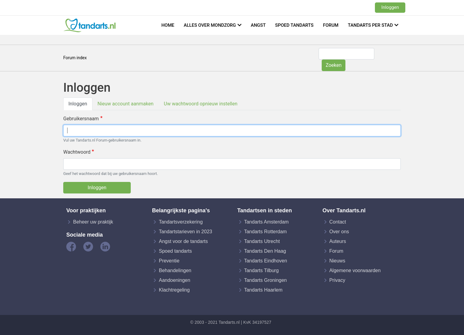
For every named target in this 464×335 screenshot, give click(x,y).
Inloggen (390, 7)
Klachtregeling (174, 289)
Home (168, 25)
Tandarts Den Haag (265, 251)
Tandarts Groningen (265, 280)
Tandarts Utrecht (262, 241)
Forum (330, 25)
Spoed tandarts (294, 25)
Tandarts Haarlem (263, 289)
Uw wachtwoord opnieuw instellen (200, 104)
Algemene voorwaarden (355, 270)
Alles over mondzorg (210, 25)
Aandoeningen (174, 280)
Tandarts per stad (370, 25)
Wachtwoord (77, 152)
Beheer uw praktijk (93, 221)
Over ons (339, 231)
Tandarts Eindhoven (265, 260)
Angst (258, 25)
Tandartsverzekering (181, 221)
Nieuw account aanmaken (126, 104)
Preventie (169, 260)
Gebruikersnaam (81, 118)
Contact (337, 221)
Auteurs (337, 241)
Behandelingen (175, 270)
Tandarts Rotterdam (265, 231)
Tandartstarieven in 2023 (185, 231)
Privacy (337, 280)
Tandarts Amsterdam (266, 221)
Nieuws (337, 260)
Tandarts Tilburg (261, 270)
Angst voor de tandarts (183, 241)
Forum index (75, 57)
